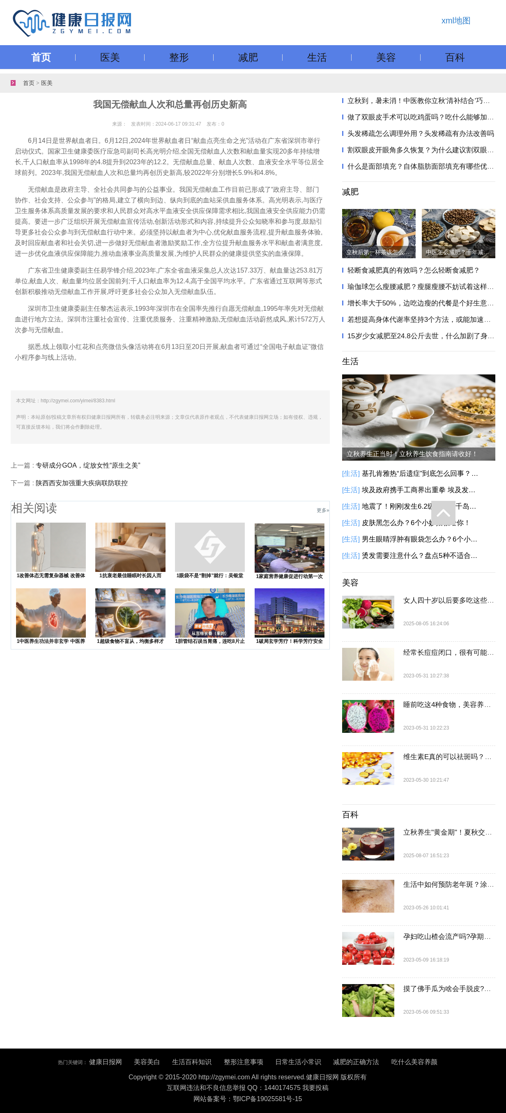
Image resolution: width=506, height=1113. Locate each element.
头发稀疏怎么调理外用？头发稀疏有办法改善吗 (420, 134)
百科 (455, 57)
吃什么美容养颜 (414, 1061)
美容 (386, 57)
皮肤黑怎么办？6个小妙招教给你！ (416, 523)
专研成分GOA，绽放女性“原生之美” (88, 465)
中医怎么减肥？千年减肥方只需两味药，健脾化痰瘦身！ (460, 252)
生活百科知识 (192, 1061)
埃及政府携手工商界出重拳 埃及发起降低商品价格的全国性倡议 (421, 490)
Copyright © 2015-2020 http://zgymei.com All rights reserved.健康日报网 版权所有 (248, 1077)
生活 (317, 57)
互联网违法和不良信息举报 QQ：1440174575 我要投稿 (248, 1087)
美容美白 (147, 1061)
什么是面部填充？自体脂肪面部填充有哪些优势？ (424, 166)
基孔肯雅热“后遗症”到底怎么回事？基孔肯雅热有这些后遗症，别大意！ (421, 473)
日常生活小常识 (298, 1061)
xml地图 (456, 20)
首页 (41, 57)
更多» (323, 510)
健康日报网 (105, 1061)
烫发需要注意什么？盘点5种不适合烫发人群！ (421, 556)
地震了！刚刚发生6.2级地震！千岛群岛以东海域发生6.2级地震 (421, 506)
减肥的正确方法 (356, 1061)
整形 (179, 57)
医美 (110, 57)
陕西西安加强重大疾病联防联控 (82, 483)
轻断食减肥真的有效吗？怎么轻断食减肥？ (413, 270)
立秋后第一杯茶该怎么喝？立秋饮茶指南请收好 (381, 252)
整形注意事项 (243, 1061)
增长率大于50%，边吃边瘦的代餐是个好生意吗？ (424, 303)
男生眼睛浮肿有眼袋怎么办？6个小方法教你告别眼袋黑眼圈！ (421, 539)
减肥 (248, 57)
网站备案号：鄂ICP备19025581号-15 (247, 1098)
